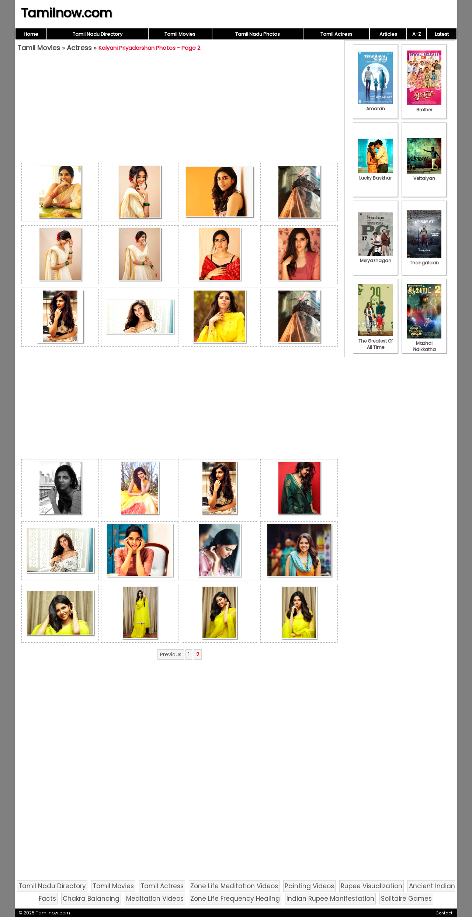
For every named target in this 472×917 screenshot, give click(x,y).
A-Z (416, 34)
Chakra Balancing (91, 898)
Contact (443, 913)
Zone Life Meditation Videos (234, 886)
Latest (442, 34)
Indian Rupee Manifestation (330, 898)
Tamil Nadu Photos (257, 34)
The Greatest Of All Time (375, 340)
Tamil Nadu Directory (97, 34)
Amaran (375, 105)
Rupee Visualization (371, 886)
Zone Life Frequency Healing (235, 898)
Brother (424, 106)
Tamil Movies (179, 34)
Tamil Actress (336, 34)
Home (31, 34)
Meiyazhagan (375, 257)
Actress (79, 47)
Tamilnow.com (66, 13)
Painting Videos (309, 886)
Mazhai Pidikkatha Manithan (424, 346)
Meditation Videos (155, 898)
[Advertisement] (179, 109)
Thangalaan (424, 259)
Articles (388, 34)
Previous (170, 654)
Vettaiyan (424, 175)
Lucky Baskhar (375, 175)
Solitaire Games (406, 898)
